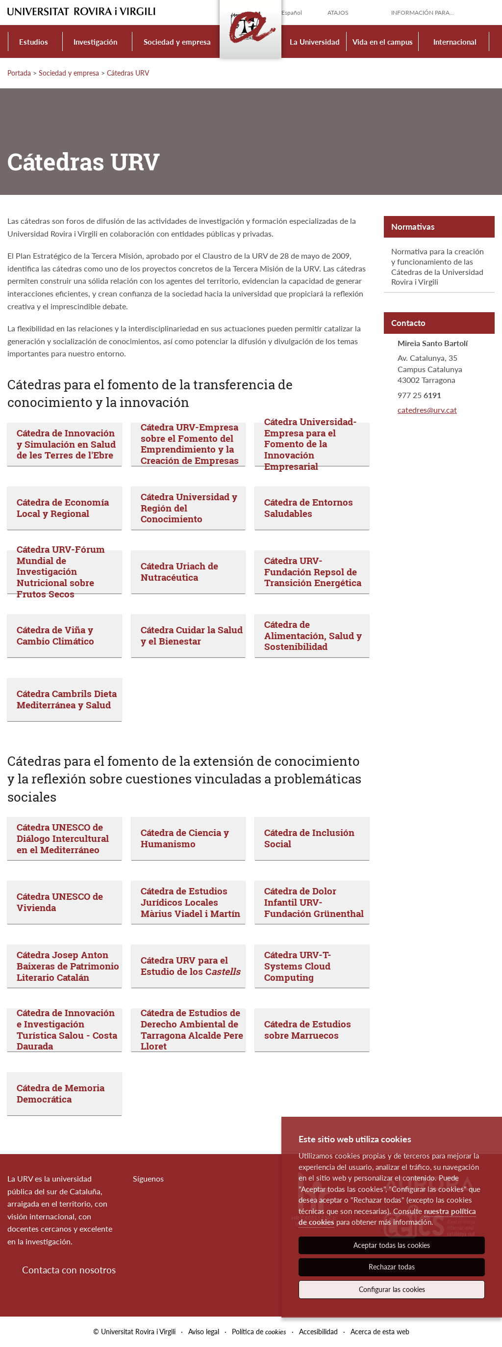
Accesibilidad (318, 1331)
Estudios (33, 41)
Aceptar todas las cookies (391, 1245)
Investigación (95, 41)
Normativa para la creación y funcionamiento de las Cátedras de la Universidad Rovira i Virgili (437, 266)
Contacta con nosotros (69, 1269)
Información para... (422, 12)
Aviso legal (203, 1331)
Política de (259, 1331)
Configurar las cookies (392, 1289)
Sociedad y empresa (177, 41)
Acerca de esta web (380, 1331)
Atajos (338, 12)
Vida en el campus (382, 41)
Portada (19, 73)
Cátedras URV (128, 73)
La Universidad (315, 41)
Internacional (455, 41)
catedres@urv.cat (427, 409)
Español (291, 12)
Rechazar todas (392, 1267)
